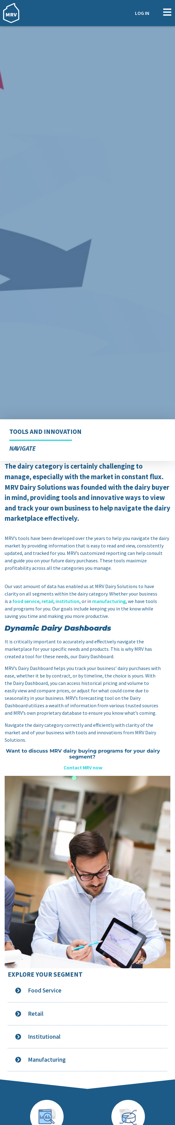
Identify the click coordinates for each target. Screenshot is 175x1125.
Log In (142, 13)
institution (67, 601)
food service (25, 601)
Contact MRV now (83, 767)
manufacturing (109, 601)
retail (47, 601)
